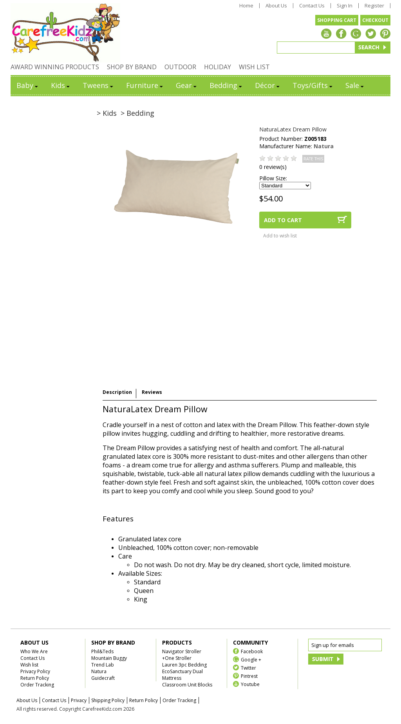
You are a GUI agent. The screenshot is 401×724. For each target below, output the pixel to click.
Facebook (252, 651)
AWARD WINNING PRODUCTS (55, 67)
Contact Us (312, 5)
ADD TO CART (283, 220)
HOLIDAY (217, 67)
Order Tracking (37, 684)
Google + (251, 659)
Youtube (250, 684)
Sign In (344, 5)
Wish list (29, 664)
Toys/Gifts (313, 85)
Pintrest (249, 676)
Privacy (79, 700)
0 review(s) (273, 167)
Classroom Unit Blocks (187, 684)
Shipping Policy (108, 700)
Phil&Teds (102, 651)
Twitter (248, 667)
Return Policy (34, 678)
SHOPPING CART (336, 20)
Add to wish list (280, 235)
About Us (276, 5)
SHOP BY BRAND (132, 67)
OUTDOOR (180, 67)
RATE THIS (313, 159)
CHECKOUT (375, 20)
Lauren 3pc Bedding (184, 664)
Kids (61, 85)
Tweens (98, 85)
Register (374, 5)
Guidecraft (103, 678)
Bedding (226, 85)
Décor (268, 85)
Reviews (152, 392)
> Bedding (137, 113)
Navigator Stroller (181, 651)
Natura (324, 146)
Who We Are (34, 651)
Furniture (145, 85)
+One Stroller (176, 658)
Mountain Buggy (109, 658)
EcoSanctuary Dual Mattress (182, 674)
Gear (187, 85)
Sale (355, 85)
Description (117, 392)
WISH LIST (254, 67)
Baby (27, 85)
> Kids (107, 113)
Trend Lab (102, 664)
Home (246, 5)
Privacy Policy (35, 671)
